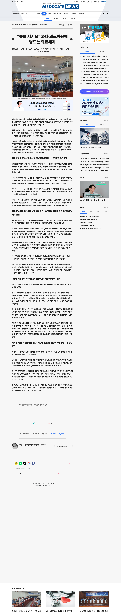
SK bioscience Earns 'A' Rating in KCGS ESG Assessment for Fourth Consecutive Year (94, 168)
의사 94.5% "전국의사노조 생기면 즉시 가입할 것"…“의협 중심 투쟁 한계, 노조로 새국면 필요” (96, 59)
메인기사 (16, 13)
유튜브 (73, 18)
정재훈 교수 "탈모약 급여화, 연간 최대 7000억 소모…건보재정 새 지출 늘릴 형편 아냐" (96, 77)
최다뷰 (87, 51)
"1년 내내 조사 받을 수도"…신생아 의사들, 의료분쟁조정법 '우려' (96, 65)
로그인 (76, 1)
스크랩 (37, 433)
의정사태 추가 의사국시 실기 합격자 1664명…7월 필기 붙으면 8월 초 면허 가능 (96, 62)
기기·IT (65, 13)
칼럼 (87, 125)
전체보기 (106, 120)
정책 (44, 13)
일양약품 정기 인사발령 (86, 222)
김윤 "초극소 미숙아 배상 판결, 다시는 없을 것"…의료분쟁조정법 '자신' (96, 71)
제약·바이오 (57, 13)
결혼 (91, 212)
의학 (49, 13)
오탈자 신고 (25, 433)
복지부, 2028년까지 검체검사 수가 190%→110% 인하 (96, 56)
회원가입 (82, 1)
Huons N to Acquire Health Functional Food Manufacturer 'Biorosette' (94, 171)
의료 (38, 13)
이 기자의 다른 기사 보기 (63, 446)
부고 (105, 212)
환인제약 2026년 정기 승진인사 (88, 219)
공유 (70, 25)
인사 (83, 212)
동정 (98, 212)
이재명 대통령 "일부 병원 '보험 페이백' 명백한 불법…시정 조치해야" (96, 74)
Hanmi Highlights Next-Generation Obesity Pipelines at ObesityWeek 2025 (94, 165)
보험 (64, 18)
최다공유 (101, 51)
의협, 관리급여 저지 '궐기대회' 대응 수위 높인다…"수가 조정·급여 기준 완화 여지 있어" (96, 68)
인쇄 (46, 433)
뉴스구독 (89, 1)
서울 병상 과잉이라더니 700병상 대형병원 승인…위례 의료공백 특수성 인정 (96, 81)
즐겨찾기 (96, 1)
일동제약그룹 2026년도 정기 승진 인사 (90, 216)
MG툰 (102, 125)
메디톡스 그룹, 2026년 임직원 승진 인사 (90, 229)
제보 (62, 25)
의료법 (56, 18)
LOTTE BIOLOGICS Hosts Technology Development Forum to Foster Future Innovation (94, 161)
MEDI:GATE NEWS (60, 5)
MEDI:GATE (105, 1)
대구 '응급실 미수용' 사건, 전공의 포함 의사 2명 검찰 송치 (96, 84)
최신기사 (24, 13)
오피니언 (73, 13)
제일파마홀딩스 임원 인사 (87, 225)
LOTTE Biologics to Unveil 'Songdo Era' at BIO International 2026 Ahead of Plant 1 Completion (94, 158)
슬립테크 (81, 13)
